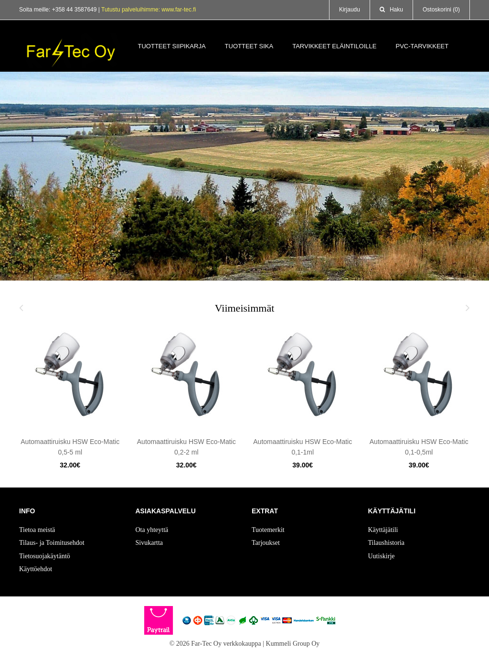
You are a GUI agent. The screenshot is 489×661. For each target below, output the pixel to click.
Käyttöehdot (35, 569)
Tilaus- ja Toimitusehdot (52, 542)
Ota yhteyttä (152, 529)
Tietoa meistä (37, 529)
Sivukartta (149, 542)
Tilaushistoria (386, 542)
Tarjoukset (266, 542)
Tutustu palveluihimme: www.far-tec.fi (148, 9)
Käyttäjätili (383, 529)
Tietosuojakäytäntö (44, 556)
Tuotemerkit (268, 529)
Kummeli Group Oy (293, 643)
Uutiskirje (381, 556)
